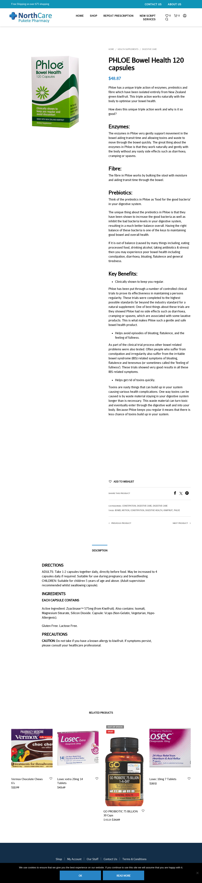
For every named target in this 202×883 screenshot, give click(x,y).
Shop (93, 15)
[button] (168, 16)
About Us (174, 4)
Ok (80, 875)
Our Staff (92, 859)
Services (149, 19)
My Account (74, 859)
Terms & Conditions (134, 859)
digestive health (153, 510)
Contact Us (153, 4)
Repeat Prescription (118, 15)
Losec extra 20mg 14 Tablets (70, 780)
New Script (148, 15)
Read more (123, 875)
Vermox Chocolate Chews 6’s (27, 781)
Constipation (129, 506)
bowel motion (122, 510)
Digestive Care (149, 49)
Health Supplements (128, 49)
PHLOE (177, 510)
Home (80, 15)
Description (99, 550)
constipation (137, 510)
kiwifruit (168, 510)
